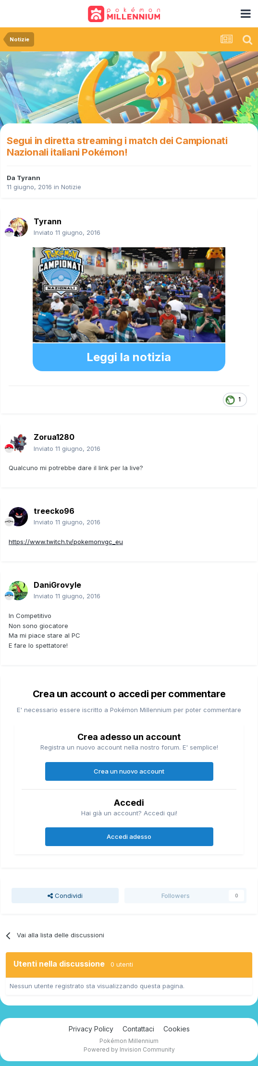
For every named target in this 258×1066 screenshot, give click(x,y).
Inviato (67, 232)
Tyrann (28, 178)
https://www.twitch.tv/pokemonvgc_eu (66, 541)
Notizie (71, 187)
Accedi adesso (129, 836)
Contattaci (138, 1029)
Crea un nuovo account (129, 771)
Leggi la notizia (128, 357)
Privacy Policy (91, 1029)
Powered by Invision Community (129, 1049)
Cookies (176, 1029)
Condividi (65, 895)
